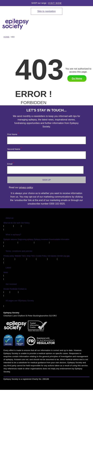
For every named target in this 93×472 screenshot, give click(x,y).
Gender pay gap (63, 256)
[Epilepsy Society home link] (16, 24)
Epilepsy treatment (41, 239)
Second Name (14, 148)
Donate (6, 289)
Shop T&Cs (31, 256)
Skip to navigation (46, 11)
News (5, 272)
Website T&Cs (20, 256)
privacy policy (26, 187)
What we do (8, 223)
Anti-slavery (51, 256)
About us (9, 218)
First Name (13, 133)
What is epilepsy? (13, 235)
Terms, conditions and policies (19, 251)
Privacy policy (8, 256)
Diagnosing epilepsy (25, 239)
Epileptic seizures (10, 239)
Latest (8, 268)
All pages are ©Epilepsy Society (20, 301)
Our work (17, 223)
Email (10, 163)
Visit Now (55, 3)
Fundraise (13, 289)
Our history (25, 223)
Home (6, 37)
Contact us (22, 289)
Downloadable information (59, 239)
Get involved (11, 284)
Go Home (77, 78)
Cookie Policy (41, 256)
